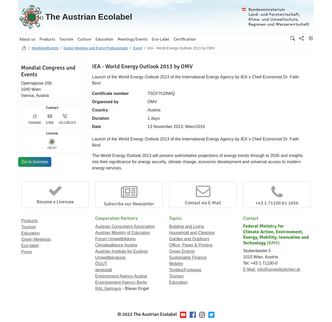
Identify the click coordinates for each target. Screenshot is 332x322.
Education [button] (104, 39)
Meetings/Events (45, 48)
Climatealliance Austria (116, 245)
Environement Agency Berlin (121, 282)
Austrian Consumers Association (125, 226)
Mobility (176, 263)
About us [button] (27, 39)
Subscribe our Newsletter (129, 204)
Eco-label (30, 245)
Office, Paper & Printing (190, 245)
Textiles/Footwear (185, 270)
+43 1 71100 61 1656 (277, 203)
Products (29, 221)
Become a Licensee (55, 202)
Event (137, 48)
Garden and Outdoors (189, 239)
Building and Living (186, 226)
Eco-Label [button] (160, 39)
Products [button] (47, 39)
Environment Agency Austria (121, 276)
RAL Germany (108, 288)
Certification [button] (185, 39)
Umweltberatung (110, 257)
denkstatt (103, 270)
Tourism (28, 227)
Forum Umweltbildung (115, 239)
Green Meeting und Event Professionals (96, 48)
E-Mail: (249, 269)
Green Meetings (36, 239)
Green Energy (182, 251)
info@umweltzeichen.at (278, 269)
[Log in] (310, 38)
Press (26, 252)
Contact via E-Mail (203, 203)
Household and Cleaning (192, 232)
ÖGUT (101, 263)
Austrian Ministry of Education (122, 232)
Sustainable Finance (188, 257)
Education (30, 233)
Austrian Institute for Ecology (121, 251)
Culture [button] (84, 39)
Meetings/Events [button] (132, 39)
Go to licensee (35, 162)
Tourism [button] (66, 39)
